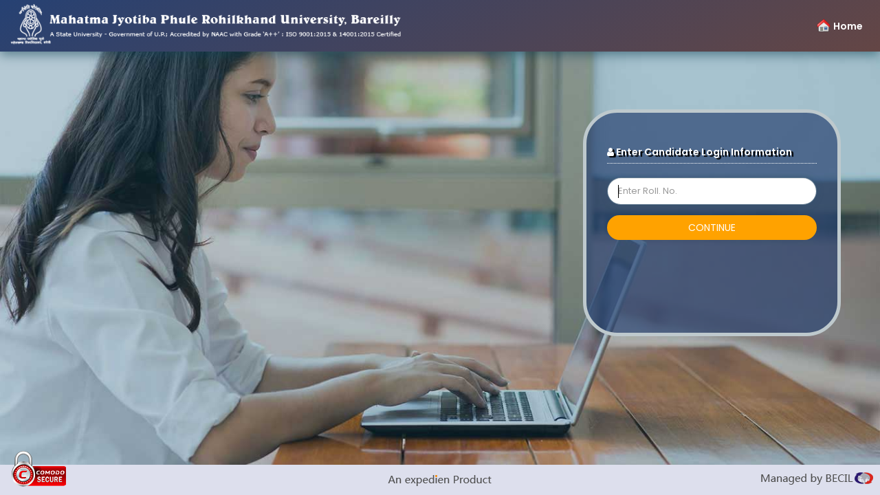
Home (848, 26)
